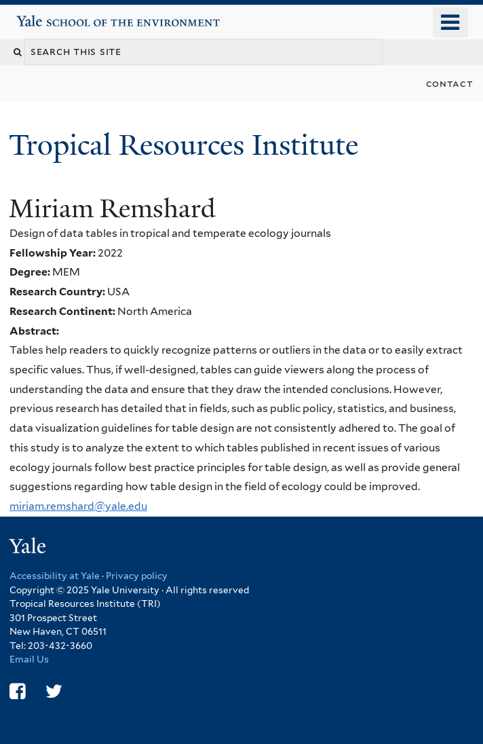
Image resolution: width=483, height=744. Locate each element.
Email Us (29, 659)
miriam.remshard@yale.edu (78, 506)
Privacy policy (137, 575)
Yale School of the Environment (55, 16)
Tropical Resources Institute (187, 145)
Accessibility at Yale (54, 575)
